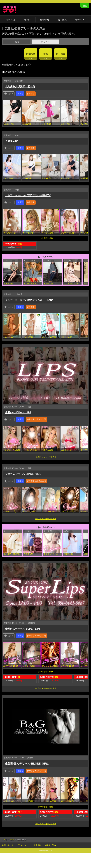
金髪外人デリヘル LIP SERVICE (23, 474)
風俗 (17, 41)
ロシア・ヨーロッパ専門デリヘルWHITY (28, 195)
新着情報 (44, 19)
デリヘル (11, 19)
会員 (85, 5)
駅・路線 (60, 54)
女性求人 (80, 19)
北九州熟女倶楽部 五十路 (20, 86)
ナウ (5, 839)
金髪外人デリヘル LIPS (18, 412)
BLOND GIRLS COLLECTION (33, 283)
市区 (45, 54)
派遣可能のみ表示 (13, 72)
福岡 (12, 839)
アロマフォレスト (70, 283)
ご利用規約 (36, 845)
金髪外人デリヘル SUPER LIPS (23, 628)
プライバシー (22, 845)
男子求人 (62, 19)
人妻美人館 (11, 141)
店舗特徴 (30, 54)
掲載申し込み (50, 845)
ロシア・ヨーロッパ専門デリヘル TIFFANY (29, 300)
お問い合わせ (7, 845)
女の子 (27, 19)
